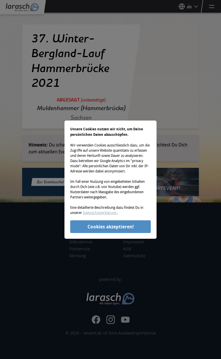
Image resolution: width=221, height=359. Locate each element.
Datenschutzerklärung (100, 212)
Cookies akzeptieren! (110, 226)
